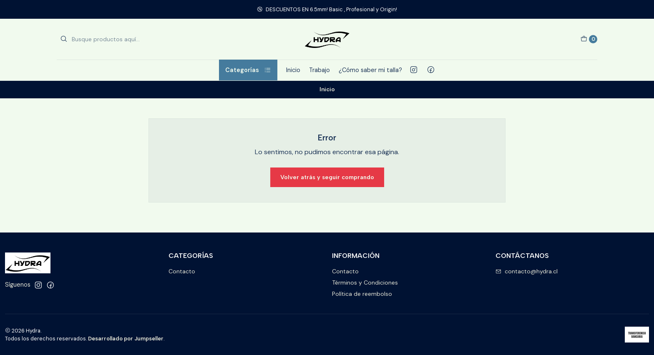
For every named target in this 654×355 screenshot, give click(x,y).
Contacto (182, 271)
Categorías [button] (248, 70)
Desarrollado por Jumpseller (126, 338)
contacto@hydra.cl (527, 271)
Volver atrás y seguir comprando (327, 177)
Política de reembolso (362, 294)
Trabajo (319, 70)
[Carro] (589, 39)
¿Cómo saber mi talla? (370, 70)
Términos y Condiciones (365, 282)
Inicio (293, 70)
